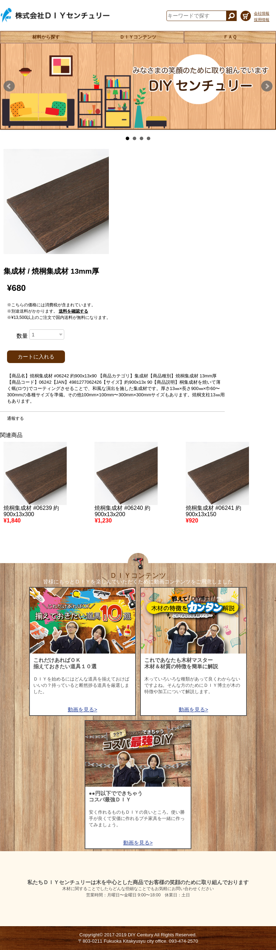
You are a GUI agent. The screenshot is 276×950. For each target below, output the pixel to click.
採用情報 (261, 20)
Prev (9, 86)
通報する (15, 418)
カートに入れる (36, 357)
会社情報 (261, 13)
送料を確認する (73, 311)
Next (266, 86)
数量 (22, 336)
